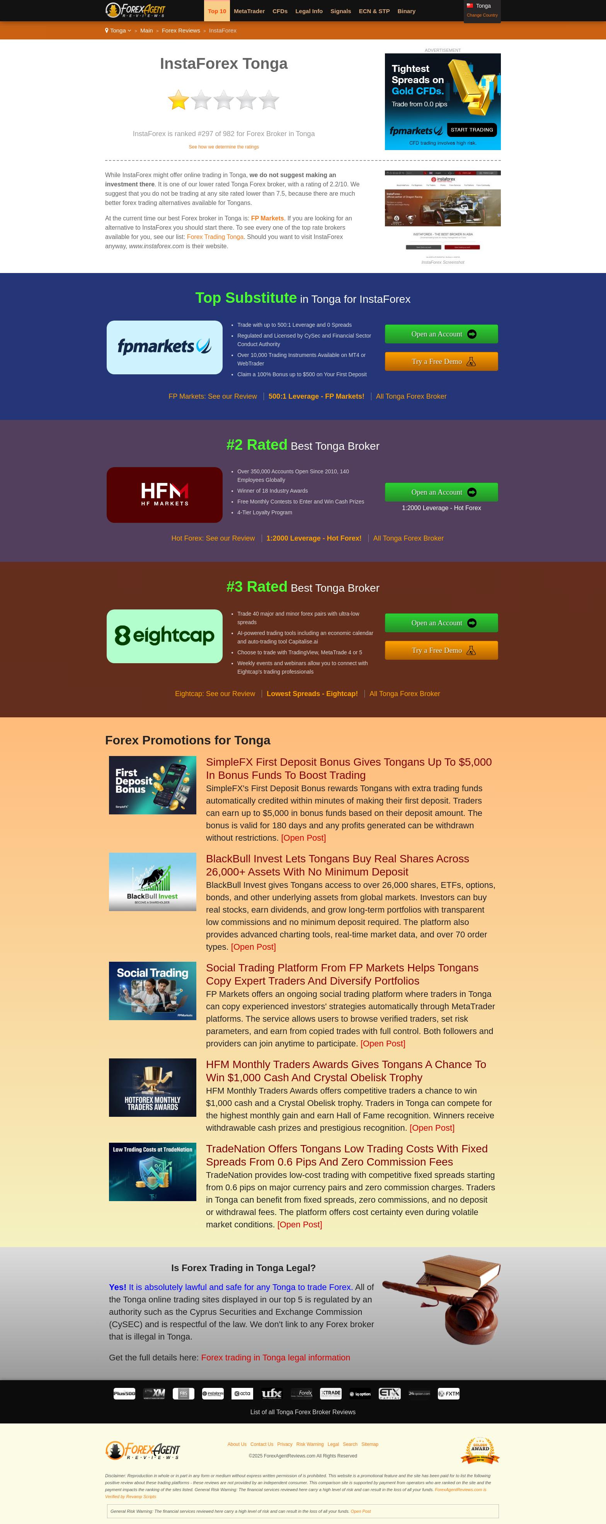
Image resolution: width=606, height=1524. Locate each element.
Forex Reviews (181, 30)
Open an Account (474, 338)
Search (350, 1444)
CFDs (280, 11)
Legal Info (309, 11)
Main (146, 30)
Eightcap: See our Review (215, 730)
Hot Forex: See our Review (213, 574)
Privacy (284, 1444)
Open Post (361, 1511)
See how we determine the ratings (224, 147)
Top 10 (217, 11)
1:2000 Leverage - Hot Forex (477, 502)
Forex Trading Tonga (215, 237)
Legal (333, 1444)
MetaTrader (249, 11)
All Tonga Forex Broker (411, 432)
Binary (407, 11)
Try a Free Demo (474, 355)
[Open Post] (303, 838)
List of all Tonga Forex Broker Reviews (303, 1412)
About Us (237, 1444)
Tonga (118, 30)
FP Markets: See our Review (213, 432)
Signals (340, 11)
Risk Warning (310, 1444)
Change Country (482, 15)
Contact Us (261, 1444)
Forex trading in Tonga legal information (228, 1341)
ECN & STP (374, 11)
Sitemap (369, 1444)
